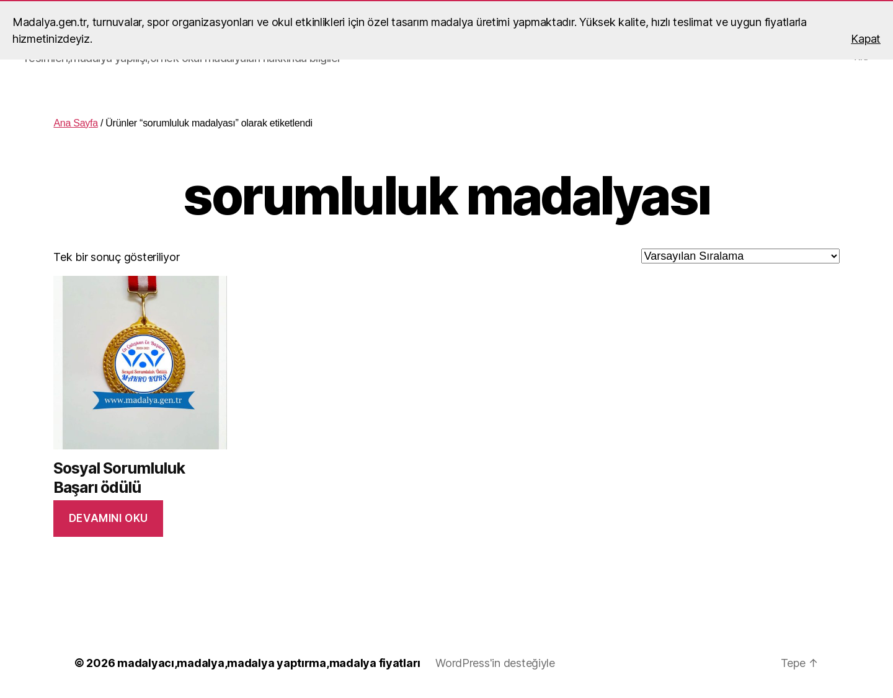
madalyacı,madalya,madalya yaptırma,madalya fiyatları (268, 662)
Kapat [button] (866, 38)
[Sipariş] (740, 256)
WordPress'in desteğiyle (495, 662)
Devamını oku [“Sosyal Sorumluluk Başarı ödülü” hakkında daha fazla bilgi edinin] (108, 518)
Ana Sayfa (75, 123)
